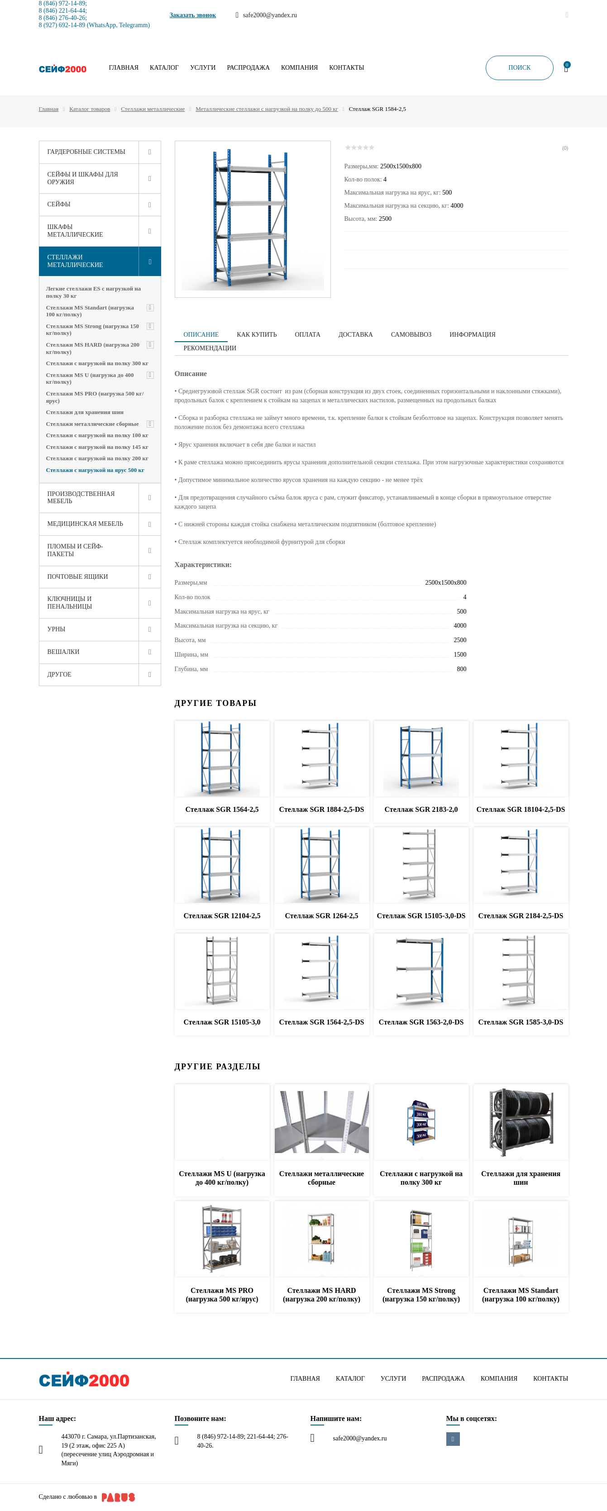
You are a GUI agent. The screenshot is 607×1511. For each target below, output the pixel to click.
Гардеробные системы (87, 151)
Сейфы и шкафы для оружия (83, 178)
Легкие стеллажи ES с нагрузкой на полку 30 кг (93, 292)
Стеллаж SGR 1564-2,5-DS (321, 1022)
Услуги (203, 68)
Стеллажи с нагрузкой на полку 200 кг (97, 458)
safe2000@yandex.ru (360, 1438)
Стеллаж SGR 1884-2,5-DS (321, 809)
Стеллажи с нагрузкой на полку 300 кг (97, 363)
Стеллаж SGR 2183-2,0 (421, 809)
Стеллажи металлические (153, 109)
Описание (201, 334)
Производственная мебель (81, 498)
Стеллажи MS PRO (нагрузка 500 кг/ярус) (95, 397)
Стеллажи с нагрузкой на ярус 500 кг (95, 470)
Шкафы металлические (75, 231)
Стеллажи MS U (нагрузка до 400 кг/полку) (90, 379)
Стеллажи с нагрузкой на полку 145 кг (97, 446)
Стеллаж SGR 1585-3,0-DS (521, 1022)
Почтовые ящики (78, 576)
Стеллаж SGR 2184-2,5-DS (521, 916)
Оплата (307, 334)
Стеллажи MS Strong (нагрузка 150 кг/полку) (92, 330)
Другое (60, 674)
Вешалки (64, 651)
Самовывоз (411, 334)
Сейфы (59, 204)
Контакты (346, 68)
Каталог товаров (89, 109)
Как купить (257, 334)
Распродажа (248, 68)
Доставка (356, 334)
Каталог (164, 68)
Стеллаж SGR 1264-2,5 (321, 916)
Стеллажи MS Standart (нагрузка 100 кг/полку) (90, 311)
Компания (299, 68)
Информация (472, 334)
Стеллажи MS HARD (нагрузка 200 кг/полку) (92, 348)
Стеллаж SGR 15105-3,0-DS (421, 916)
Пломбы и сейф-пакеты (75, 550)
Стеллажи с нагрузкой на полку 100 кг (97, 435)
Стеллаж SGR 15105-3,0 (221, 1022)
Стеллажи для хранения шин (85, 412)
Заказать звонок (193, 15)
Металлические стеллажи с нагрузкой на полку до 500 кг (267, 109)
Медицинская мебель (86, 523)
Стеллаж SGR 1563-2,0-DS (421, 1022)
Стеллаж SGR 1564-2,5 (221, 809)
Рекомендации (210, 348)
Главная (124, 68)
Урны (57, 629)
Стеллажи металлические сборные (92, 423)
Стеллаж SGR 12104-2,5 (221, 916)
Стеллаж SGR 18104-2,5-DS (521, 809)
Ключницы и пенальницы (70, 603)
